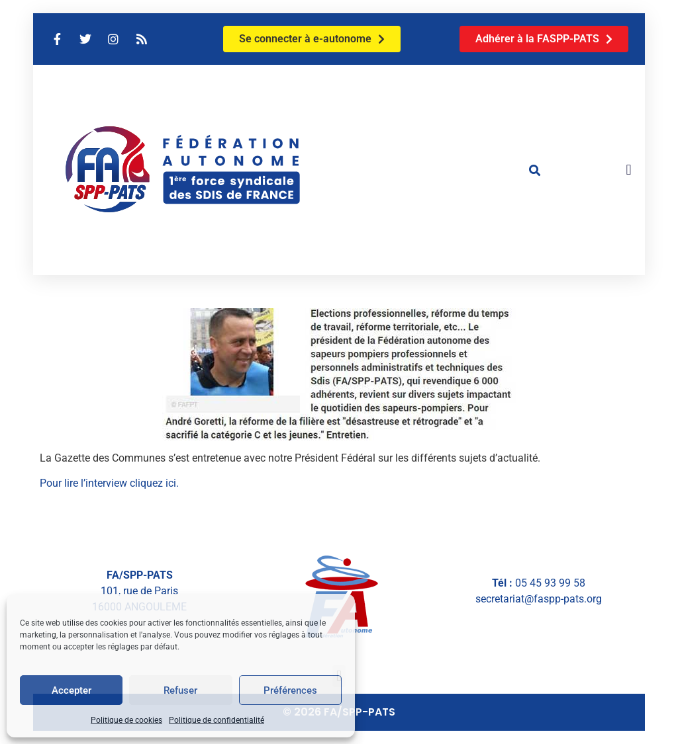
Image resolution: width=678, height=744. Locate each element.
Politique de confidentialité (216, 720)
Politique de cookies (126, 720)
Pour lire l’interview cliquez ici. (109, 483)
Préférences (290, 690)
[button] (535, 170)
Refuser (180, 690)
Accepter (71, 690)
